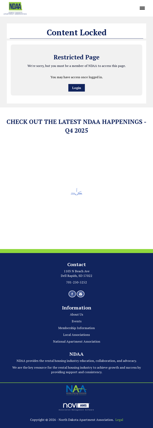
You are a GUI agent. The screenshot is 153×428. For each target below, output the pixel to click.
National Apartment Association (76, 341)
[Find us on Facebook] (72, 294)
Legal (119, 419)
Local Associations (76, 334)
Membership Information (76, 328)
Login (76, 88)
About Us (76, 314)
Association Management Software (76, 407)
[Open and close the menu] (88, 8)
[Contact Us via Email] (80, 294)
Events (76, 321)
